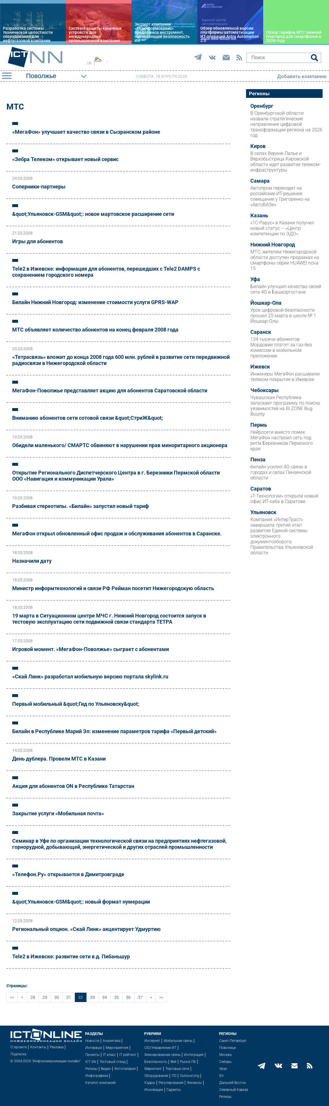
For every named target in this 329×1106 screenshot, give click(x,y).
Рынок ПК (188, 1062)
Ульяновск (263, 512)
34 (104, 997)
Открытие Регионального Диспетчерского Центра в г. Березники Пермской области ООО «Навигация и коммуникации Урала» (116, 476)
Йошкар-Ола (266, 303)
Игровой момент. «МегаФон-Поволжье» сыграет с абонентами (90, 649)
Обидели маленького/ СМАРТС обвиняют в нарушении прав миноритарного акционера (119, 445)
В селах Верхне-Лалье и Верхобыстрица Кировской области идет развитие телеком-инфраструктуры (285, 162)
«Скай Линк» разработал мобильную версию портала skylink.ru (90, 676)
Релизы (91, 1069)
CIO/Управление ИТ (160, 1048)
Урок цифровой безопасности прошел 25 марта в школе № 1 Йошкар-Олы (283, 315)
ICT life (90, 1062)
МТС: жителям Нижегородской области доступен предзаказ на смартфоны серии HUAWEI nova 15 (284, 260)
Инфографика (96, 1076)
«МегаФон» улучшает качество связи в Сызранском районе (86, 132)
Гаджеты (174, 1090)
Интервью (93, 1048)
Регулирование (171, 1083)
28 (33, 997)
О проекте (18, 1047)
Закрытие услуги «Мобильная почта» (58, 813)
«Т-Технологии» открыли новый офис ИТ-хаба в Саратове (284, 498)
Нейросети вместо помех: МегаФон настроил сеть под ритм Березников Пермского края (281, 440)
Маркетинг (153, 1069)
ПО (174, 1076)
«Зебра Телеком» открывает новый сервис (65, 159)
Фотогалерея (125, 1069)
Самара (260, 181)
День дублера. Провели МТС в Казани (59, 759)
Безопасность (155, 1062)
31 (68, 997)
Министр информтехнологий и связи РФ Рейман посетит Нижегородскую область (113, 588)
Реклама (56, 1047)
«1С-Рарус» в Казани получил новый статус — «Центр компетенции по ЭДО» (282, 228)
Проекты (92, 1055)
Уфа (255, 279)
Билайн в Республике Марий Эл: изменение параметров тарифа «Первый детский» (114, 731)
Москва (225, 1055)
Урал (223, 1069)
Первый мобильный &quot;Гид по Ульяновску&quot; (75, 704)
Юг (221, 1076)
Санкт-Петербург (233, 1041)
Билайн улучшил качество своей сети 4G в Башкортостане (285, 289)
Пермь (258, 425)
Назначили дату (32, 561)
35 (116, 997)
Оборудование (156, 1076)
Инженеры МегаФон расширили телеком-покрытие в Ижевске (285, 376)
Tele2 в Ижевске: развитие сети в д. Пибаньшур (71, 956)
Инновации (153, 1090)
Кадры (149, 1083)
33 (92, 997)
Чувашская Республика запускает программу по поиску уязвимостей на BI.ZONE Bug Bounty (285, 406)
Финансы (194, 1083)
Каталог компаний (100, 1083)
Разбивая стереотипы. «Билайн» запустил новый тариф (80, 506)
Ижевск (260, 367)
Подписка (18, 1054)
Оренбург (261, 106)
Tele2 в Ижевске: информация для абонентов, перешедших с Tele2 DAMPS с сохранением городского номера (106, 272)
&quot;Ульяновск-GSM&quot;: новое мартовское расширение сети (93, 214)
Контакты (38, 1047)
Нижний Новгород (272, 245)
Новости (92, 1041)
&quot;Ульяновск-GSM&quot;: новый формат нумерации (81, 902)
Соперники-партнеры (39, 187)
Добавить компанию (302, 76)
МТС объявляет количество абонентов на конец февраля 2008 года (95, 330)
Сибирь (225, 1062)
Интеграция (194, 1055)
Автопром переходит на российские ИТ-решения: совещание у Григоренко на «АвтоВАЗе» (280, 196)
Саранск (260, 332)
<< (12, 997)
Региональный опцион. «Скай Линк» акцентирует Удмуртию (86, 929)
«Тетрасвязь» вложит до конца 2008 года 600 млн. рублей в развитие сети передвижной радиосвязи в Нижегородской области (121, 360)
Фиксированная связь (162, 1055)
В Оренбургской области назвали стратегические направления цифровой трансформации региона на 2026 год (286, 124)
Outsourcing (189, 1076)
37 (140, 997)
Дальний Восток (232, 1083)
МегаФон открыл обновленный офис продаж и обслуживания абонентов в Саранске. (117, 533)
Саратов (260, 489)
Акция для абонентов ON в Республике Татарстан (73, 786)
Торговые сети (177, 1069)
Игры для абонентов (37, 241)
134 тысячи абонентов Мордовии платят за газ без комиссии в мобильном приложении (281, 347)
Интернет (152, 1041)
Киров (258, 146)
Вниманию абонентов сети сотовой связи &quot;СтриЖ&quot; (87, 418)
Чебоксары (264, 390)
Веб (173, 1062)
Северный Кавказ (233, 1090)
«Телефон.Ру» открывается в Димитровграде (68, 874)
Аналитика (111, 1041)
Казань (259, 215)
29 (45, 997)
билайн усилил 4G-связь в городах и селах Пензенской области (280, 472)
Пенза (258, 460)
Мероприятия (117, 1048)
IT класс (109, 1055)
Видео (106, 1069)
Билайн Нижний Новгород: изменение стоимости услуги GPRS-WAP (95, 302)
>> (161, 997)
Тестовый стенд (112, 1062)
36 (128, 997)
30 (56, 997)
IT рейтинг (127, 1055)
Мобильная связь (178, 1041)
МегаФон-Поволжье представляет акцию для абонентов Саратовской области (109, 390)
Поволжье (227, 1048)
